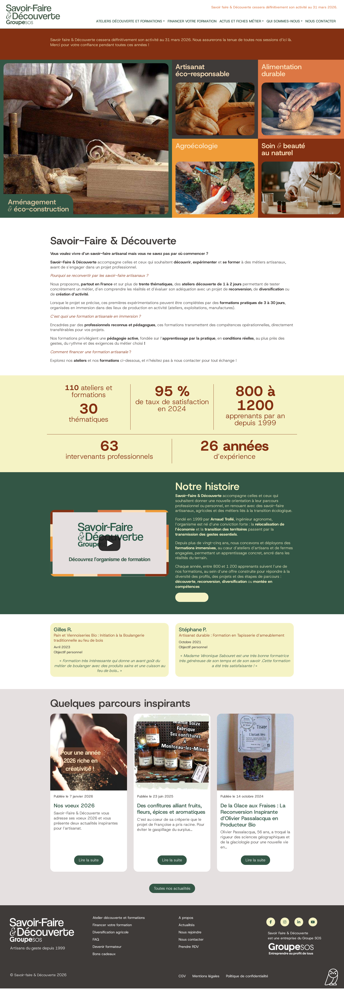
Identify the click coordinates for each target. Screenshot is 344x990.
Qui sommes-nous (283, 21)
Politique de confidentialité (247, 977)
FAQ (96, 941)
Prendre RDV (189, 948)
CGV (182, 977)
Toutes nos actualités (172, 889)
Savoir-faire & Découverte (37, 976)
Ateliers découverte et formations (129, 21)
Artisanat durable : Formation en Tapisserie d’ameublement (231, 635)
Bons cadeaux (104, 956)
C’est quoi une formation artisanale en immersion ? (95, 316)
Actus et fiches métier (240, 21)
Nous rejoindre (190, 933)
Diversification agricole (111, 933)
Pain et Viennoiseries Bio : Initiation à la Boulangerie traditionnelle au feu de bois (99, 638)
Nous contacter (320, 21)
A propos (186, 918)
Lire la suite (89, 860)
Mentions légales (205, 977)
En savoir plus (192, 597)
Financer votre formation (192, 21)
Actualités (187, 926)
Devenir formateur (107, 948)
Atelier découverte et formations (119, 918)
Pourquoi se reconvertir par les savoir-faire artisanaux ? (99, 275)
